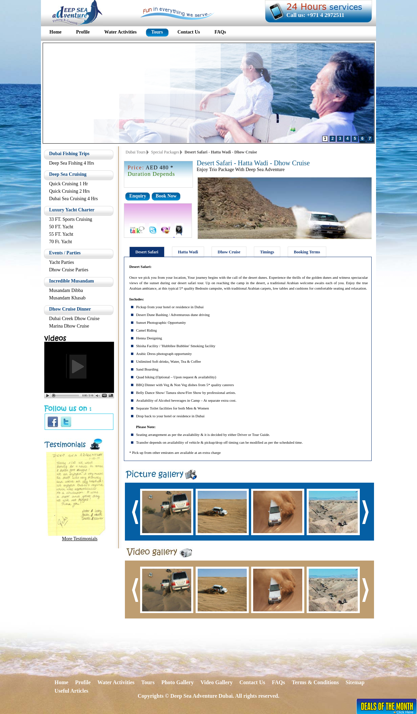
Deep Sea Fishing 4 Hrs (71, 163)
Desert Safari (146, 252)
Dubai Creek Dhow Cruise (74, 318)
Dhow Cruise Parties (68, 269)
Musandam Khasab (67, 297)
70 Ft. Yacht (60, 241)
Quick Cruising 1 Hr (68, 183)
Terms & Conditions (315, 682)
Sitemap (355, 682)
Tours (147, 682)
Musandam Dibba (66, 290)
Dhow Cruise (229, 252)
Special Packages (165, 152)
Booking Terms (307, 252)
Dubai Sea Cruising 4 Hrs (73, 198)
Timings (267, 252)
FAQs (278, 682)
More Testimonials (79, 538)
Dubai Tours (136, 152)
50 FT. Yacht (61, 226)
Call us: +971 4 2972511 (315, 15)
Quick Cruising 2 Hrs (69, 191)
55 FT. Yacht (61, 234)
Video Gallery (216, 682)
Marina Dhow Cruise (69, 326)
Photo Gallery (177, 682)
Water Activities (115, 682)
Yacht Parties (61, 262)
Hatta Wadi (188, 252)
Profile (83, 682)
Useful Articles (71, 691)
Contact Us (252, 682)
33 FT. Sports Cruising (70, 219)
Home (61, 682)
